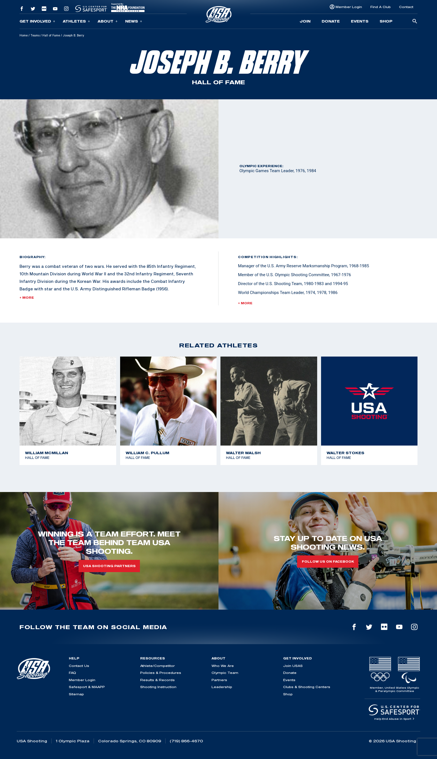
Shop (386, 21)
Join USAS (293, 665)
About (108, 21)
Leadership (222, 687)
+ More (27, 297)
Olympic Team (225, 672)
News (133, 21)
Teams (35, 35)
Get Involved (37, 21)
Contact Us (79, 665)
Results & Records (157, 680)
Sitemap (76, 694)
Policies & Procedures (160, 672)
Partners (219, 680)
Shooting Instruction (158, 687)
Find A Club (380, 7)
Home (24, 35)
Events (359, 21)
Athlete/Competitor (157, 665)
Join (305, 21)
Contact (406, 7)
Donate (331, 21)
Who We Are (223, 665)
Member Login (349, 7)
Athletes (76, 21)
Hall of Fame (51, 35)
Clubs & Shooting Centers (306, 687)
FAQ (72, 672)
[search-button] (414, 21)
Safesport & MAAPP (87, 687)
